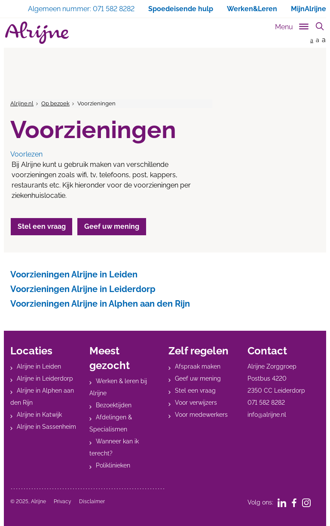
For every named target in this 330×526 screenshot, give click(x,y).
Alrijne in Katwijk (39, 414)
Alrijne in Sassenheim (46, 426)
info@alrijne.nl (267, 414)
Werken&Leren (252, 9)
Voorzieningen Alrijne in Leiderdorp (83, 289)
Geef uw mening (198, 378)
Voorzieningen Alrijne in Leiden (74, 274)
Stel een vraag (195, 390)
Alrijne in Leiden (39, 366)
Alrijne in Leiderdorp (45, 378)
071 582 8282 (266, 402)
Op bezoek (55, 103)
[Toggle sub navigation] (292, 25)
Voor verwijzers (196, 402)
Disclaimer (92, 501)
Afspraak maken (197, 366)
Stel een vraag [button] (42, 226)
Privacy (62, 501)
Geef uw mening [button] (113, 226)
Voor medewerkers (201, 414)
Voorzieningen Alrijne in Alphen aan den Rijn (100, 303)
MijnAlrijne (308, 9)
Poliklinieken (113, 465)
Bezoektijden (113, 405)
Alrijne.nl (22, 103)
